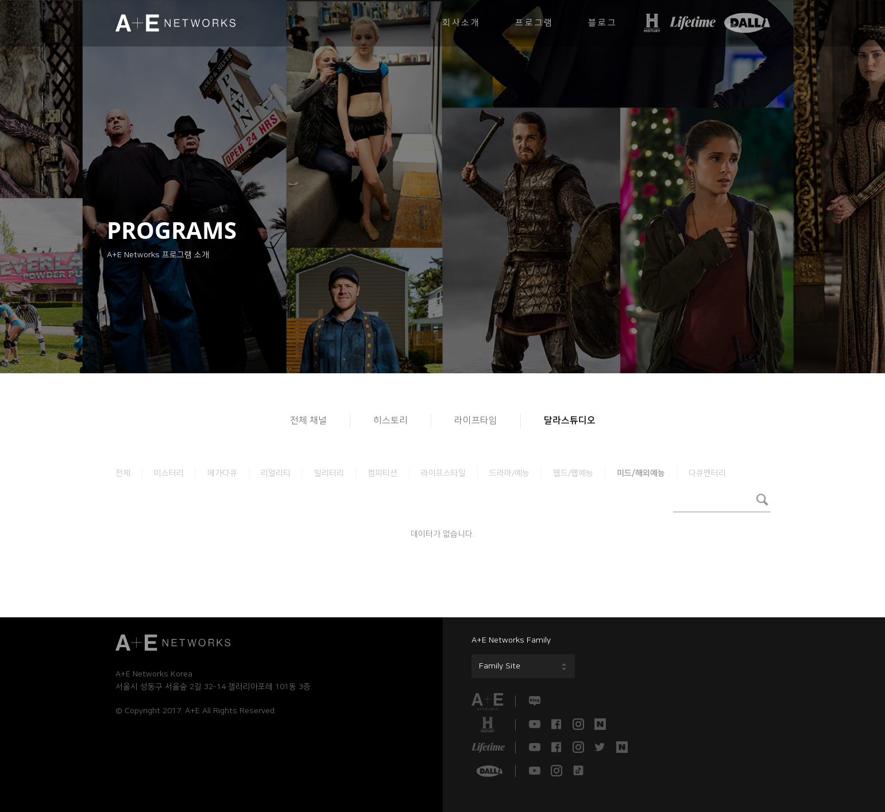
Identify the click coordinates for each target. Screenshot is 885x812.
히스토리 (390, 420)
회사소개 (461, 23)
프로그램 (534, 23)
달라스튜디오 (570, 420)
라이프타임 (475, 420)
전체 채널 (308, 420)
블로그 (602, 23)
